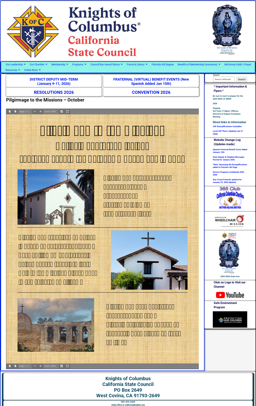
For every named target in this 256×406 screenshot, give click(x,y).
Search (241, 79)
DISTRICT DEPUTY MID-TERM (54, 79)
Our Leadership (14, 64)
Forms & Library (135, 64)
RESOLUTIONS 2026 (54, 92)
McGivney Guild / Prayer (237, 64)
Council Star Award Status (105, 64)
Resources (11, 70)
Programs (77, 64)
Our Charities (37, 64)
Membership (58, 64)
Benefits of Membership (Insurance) (197, 64)
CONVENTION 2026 (151, 92)
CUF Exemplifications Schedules (227, 126)
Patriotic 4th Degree (163, 64)
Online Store (31, 70)
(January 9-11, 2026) (53, 84)
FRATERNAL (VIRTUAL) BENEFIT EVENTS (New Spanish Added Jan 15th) (151, 81)
